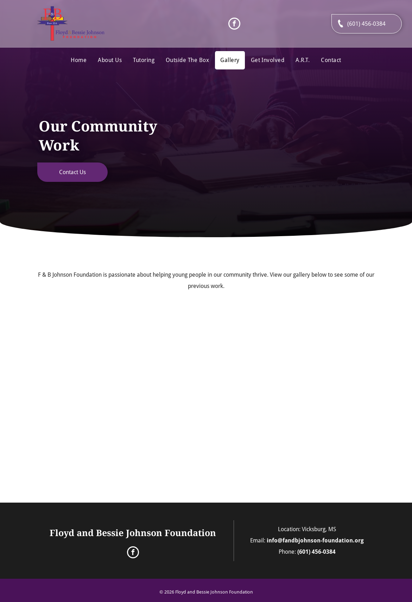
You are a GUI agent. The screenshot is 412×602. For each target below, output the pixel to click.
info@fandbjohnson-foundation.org (315, 540)
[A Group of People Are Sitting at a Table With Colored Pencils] (330, 343)
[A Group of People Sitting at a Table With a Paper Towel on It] (81, 426)
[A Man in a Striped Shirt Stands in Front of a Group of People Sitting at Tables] (164, 426)
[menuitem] (78, 60)
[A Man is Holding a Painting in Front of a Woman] (164, 343)
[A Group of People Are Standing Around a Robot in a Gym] (81, 343)
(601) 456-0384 (316, 551)
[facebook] (234, 24)
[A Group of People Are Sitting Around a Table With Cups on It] (247, 343)
